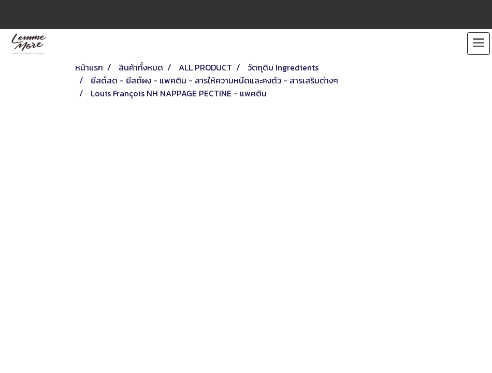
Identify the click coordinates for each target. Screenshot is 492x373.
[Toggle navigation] (478, 43)
